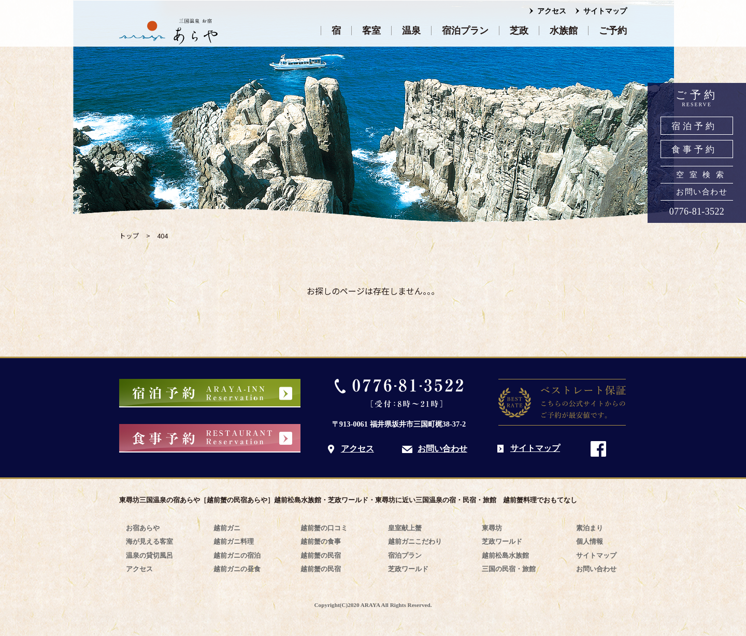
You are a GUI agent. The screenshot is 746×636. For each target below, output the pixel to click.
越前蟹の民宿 (320, 555)
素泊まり (589, 528)
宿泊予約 (694, 126)
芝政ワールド (408, 569)
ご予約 (613, 30)
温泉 (411, 30)
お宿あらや (143, 528)
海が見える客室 (149, 541)
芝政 (519, 30)
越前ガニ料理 (233, 541)
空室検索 (702, 175)
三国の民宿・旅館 (509, 569)
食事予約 (694, 149)
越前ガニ (226, 528)
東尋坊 (492, 528)
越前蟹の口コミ (324, 528)
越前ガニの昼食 (237, 569)
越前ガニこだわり (415, 541)
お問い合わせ (701, 192)
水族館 (564, 30)
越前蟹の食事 (320, 541)
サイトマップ (605, 11)
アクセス (551, 11)
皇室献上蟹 (405, 528)
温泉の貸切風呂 (149, 555)
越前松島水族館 (505, 555)
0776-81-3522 (696, 211)
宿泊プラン (465, 30)
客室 (371, 30)
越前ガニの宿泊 (237, 555)
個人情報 (589, 541)
